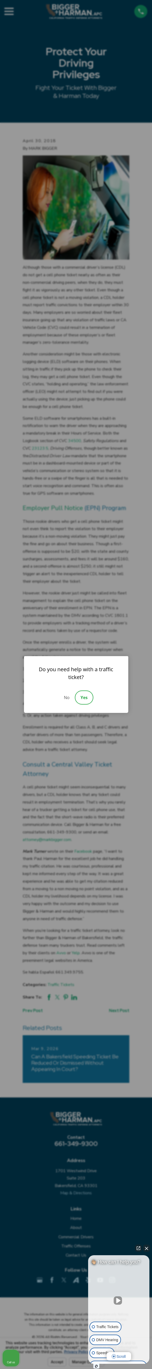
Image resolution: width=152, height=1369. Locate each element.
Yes (84, 697)
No (67, 697)
